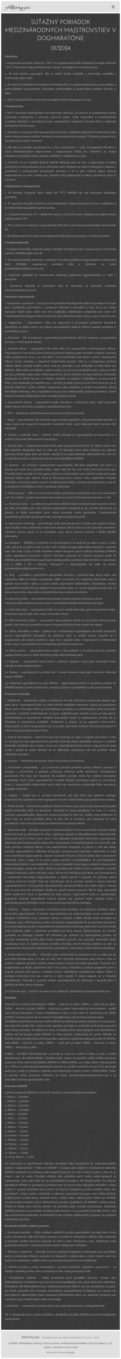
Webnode (70, 1352)
